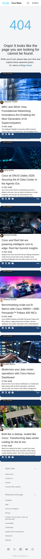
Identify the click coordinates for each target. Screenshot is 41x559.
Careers (8, 482)
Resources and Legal (20, 495)
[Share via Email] (13, 135)
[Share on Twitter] (6, 135)
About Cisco (9, 474)
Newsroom (9, 536)
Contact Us (9, 478)
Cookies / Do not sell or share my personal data (16, 518)
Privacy (7, 513)
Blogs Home (26, 65)
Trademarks (9, 527)
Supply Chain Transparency (14, 532)
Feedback (8, 500)
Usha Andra (8, 170)
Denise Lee (8, 429)
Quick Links (20, 468)
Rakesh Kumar (10, 299)
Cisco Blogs (16, 3)
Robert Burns (9, 364)
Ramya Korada (10, 235)
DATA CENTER (7, 73)
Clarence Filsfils (10, 102)
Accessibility (9, 523)
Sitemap (8, 540)
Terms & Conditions (11, 509)
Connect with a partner (13, 487)
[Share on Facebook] (9, 135)
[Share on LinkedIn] (3, 135)
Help (6, 504)
